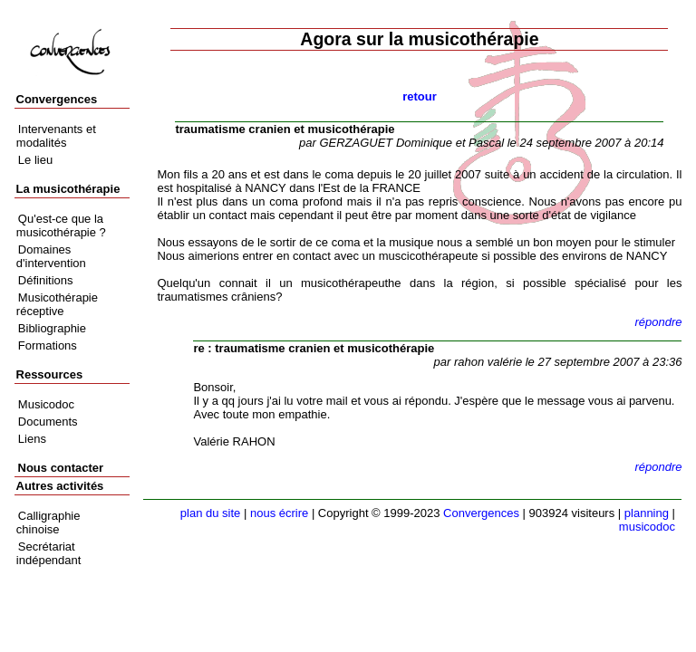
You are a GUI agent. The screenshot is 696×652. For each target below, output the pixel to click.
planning (646, 513)
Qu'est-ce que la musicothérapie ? (61, 225)
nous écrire (279, 513)
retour (419, 96)
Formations (47, 345)
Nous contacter (61, 468)
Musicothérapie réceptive (57, 304)
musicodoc (647, 526)
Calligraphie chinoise (48, 522)
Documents (48, 421)
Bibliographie (52, 328)
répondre (658, 322)
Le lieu (35, 160)
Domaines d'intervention (51, 256)
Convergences (481, 513)
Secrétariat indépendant (49, 553)
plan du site (210, 513)
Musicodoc (46, 404)
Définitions (45, 280)
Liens (32, 439)
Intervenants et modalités (56, 135)
